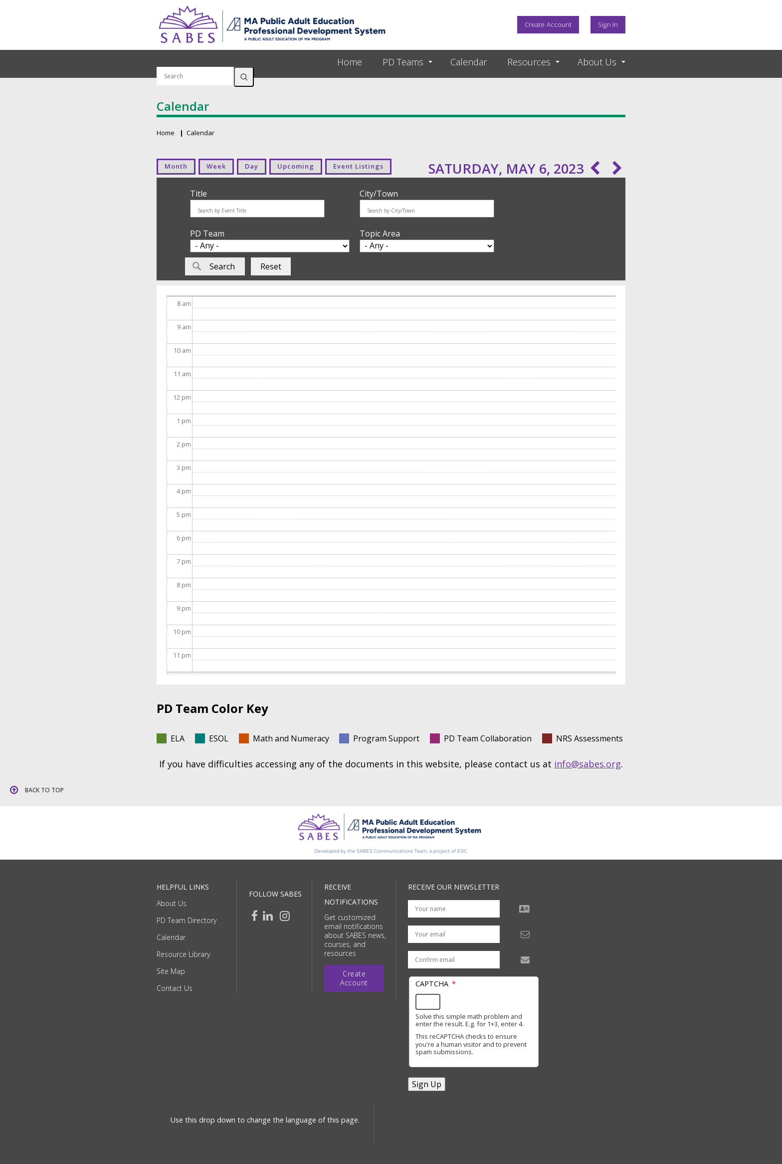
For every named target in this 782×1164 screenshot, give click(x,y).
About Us (172, 903)
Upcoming (295, 166)
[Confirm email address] (454, 959)
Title (198, 193)
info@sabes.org (587, 764)
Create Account (548, 24)
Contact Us (175, 988)
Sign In (608, 24)
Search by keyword (195, 61)
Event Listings (358, 166)
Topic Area (380, 233)
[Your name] (454, 909)
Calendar (468, 62)
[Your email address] (454, 934)
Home (349, 62)
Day (251, 166)
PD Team (207, 233)
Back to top (44, 790)
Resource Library (183, 954)
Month (176, 166)
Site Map (171, 971)
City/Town (379, 193)
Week (216, 166)
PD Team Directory (186, 920)
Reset (270, 266)
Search (244, 77)
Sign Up (426, 1084)
